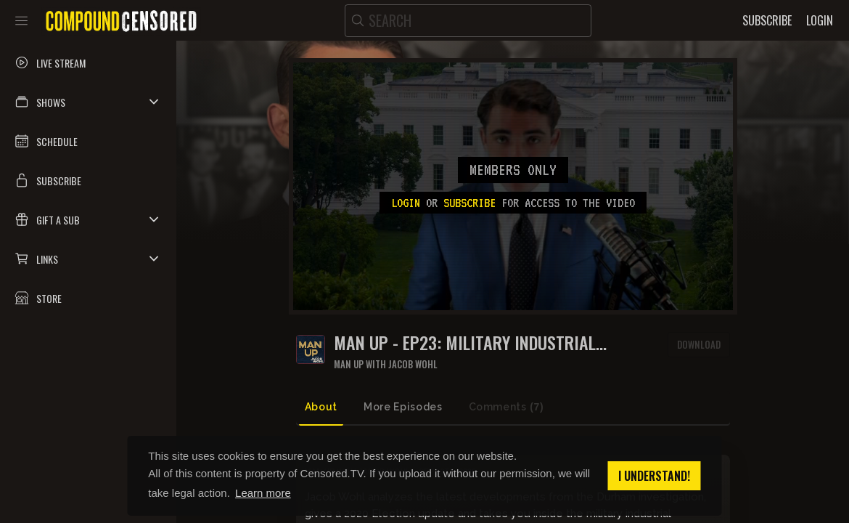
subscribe (469, 202)
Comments (506, 407)
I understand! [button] (654, 476)
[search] (468, 20)
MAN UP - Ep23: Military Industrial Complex (465, 342)
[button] (88, 102)
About (321, 407)
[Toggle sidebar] (21, 20)
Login (405, 202)
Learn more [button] (263, 493)
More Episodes (403, 407)
